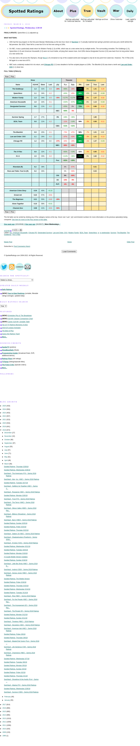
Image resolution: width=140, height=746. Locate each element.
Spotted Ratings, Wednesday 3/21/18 (17, 546)
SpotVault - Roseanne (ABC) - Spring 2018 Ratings (22, 492)
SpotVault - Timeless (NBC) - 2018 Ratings (19, 621)
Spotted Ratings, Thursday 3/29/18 (16, 467)
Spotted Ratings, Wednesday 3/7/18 (16, 659)
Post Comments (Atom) (22, 246)
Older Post (130, 242)
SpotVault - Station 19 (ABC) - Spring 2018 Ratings (22, 534)
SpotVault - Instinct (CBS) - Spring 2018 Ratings (21, 569)
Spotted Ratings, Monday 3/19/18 (16, 553)
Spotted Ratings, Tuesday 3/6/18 (15, 662)
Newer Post (8, 242)
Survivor (113, 233)
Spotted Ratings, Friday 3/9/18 (14, 634)
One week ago (9, 224)
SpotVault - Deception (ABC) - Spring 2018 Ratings (22, 625)
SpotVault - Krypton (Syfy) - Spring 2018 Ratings (21, 543)
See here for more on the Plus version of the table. (29, 220)
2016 (4, 708)
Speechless (93, 233)
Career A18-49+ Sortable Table (19, 322)
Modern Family (73, 233)
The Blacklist (121, 233)
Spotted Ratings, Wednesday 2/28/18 (26, 28)
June (6, 453)
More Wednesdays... (52, 224)
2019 (4, 426)
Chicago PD (32, 233)
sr (98, 233)
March (6, 464)
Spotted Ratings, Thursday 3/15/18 (16, 586)
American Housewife (20, 233)
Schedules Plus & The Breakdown (20, 316)
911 (11, 233)
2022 (4, 416)
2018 (4, 430)
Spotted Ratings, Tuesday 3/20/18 (16, 550)
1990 (4, 736)
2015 (4, 711)
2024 (4, 409)
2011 (4, 725)
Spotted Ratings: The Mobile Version (17, 579)
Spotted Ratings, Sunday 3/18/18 (15, 560)
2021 (4, 420)
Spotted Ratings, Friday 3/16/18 (15, 582)
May (6, 457)
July (6, 450)
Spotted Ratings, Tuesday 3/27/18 (16, 483)
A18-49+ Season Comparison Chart (20, 319)
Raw (7, 77)
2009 (4, 732)
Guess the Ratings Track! (11, 334)
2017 (4, 704)
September (8, 443)
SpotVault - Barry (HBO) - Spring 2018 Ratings (20, 520)
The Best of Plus (8, 331)
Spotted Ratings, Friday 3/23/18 (15, 527)
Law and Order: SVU (60, 233)
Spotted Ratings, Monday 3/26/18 (16, 495)
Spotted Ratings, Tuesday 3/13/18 (16, 593)
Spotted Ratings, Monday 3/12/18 (16, 615)
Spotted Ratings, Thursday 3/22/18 (16, 530)
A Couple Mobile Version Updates (16, 557)
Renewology (91, 80)
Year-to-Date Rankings (16, 293)
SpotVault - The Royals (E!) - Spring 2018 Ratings (21, 611)
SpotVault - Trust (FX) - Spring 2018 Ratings (19, 499)
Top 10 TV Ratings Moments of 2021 (15, 325)
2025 (4, 406)
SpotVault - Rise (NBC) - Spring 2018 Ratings (20, 596)
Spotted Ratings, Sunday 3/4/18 (15, 669)
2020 (4, 423)
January (7, 700)
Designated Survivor (45, 233)
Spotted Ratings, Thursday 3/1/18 (16, 676)
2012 (4, 722)
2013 (4, 718)
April (6, 460)
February (7, 697)
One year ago (30, 224)
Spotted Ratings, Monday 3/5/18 (15, 665)
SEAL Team (84, 233)
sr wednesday (105, 233)
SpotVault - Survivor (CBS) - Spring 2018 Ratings (21, 692)
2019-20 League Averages (11, 328)
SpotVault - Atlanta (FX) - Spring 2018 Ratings (20, 685)
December (8, 433)
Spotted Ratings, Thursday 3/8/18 (16, 638)
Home (69, 242)
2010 (4, 729)
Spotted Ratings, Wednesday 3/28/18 (17, 470)
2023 (4, 413)
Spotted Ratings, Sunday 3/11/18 (15, 618)
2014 (4, 715)
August (7, 447)
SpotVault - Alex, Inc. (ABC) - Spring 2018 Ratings (21, 479)
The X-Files (16, 235)
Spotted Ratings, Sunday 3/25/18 (15, 523)
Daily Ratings (7, 289)
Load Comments (69, 251)
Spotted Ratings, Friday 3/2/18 (14, 672)
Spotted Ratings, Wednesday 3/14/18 (17, 589)
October (7, 440)
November (8, 436)
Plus (12, 77)
